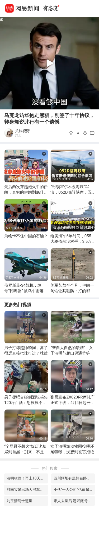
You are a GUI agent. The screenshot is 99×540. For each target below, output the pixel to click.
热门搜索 (50, 468)
